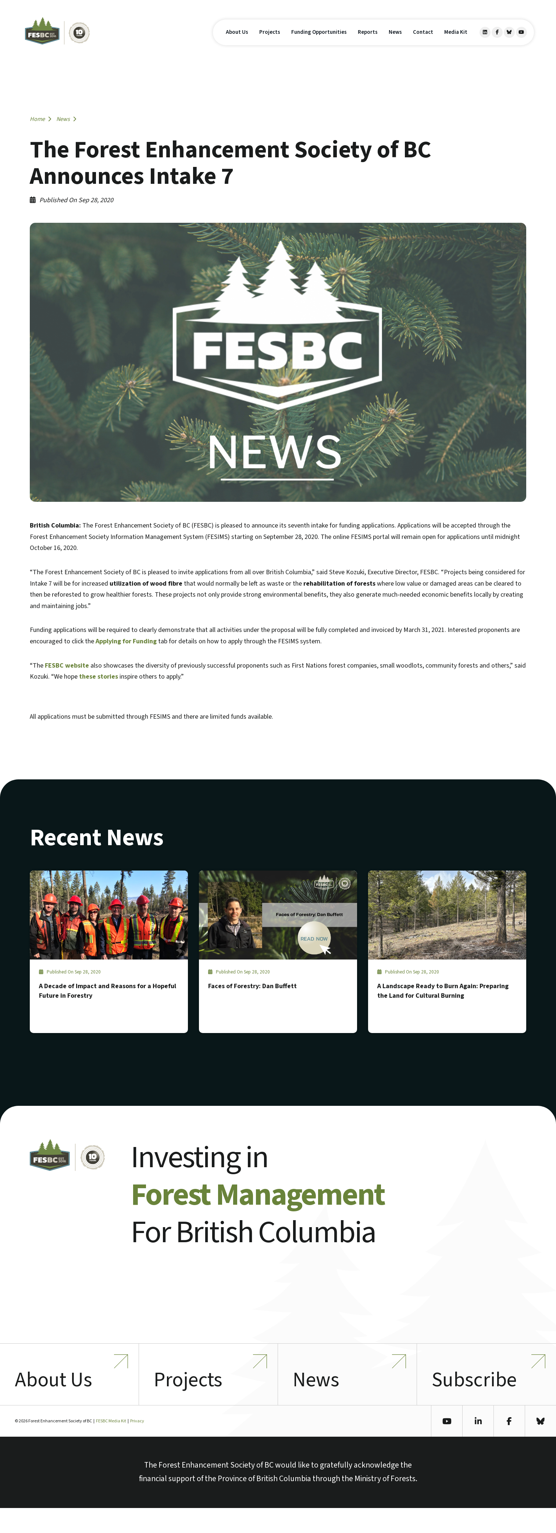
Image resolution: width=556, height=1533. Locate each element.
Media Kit (455, 43)
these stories (98, 676)
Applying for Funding (126, 641)
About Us (237, 43)
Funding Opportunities (319, 43)
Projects (269, 43)
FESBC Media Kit (111, 1446)
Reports (368, 43)
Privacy (137, 1446)
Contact (423, 43)
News (395, 43)
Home (40, 119)
